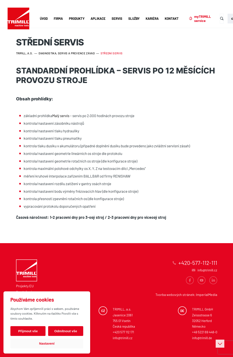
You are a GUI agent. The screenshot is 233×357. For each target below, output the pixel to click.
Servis (117, 18)
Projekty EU (25, 286)
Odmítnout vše (65, 331)
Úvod (44, 18)
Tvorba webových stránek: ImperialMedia (186, 294)
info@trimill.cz (122, 338)
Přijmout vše (28, 331)
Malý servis (60, 115)
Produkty (77, 18)
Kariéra (152, 18)
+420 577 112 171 (123, 332)
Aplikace (98, 18)
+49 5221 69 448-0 (204, 332)
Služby (134, 18)
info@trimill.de (202, 338)
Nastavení (47, 343)
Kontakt (172, 18)
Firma (58, 18)
